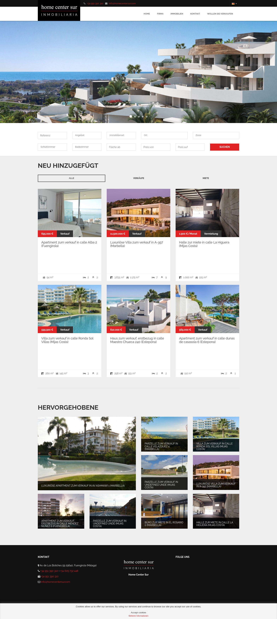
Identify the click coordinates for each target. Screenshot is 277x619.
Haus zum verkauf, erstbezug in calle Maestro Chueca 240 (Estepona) (137, 340)
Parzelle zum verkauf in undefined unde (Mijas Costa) (161, 485)
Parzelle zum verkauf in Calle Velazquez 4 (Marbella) (161, 446)
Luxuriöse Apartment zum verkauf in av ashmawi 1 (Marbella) (83, 485)
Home (147, 14)
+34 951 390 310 (95, 3)
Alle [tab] (71, 178)
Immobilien (176, 14)
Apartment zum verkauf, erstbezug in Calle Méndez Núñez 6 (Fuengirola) (59, 523)
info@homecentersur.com (122, 3)
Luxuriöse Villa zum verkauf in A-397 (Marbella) (136, 244)
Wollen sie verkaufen (220, 14)
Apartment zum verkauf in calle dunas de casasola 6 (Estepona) (207, 340)
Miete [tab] (206, 178)
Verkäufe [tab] (138, 178)
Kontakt (195, 14)
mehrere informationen (138, 616)
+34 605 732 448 (69, 570)
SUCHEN (224, 147)
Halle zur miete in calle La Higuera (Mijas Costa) (204, 244)
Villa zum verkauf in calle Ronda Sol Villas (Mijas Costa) (67, 340)
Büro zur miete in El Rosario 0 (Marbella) (164, 524)
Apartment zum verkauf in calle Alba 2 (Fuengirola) (69, 244)
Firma (160, 14)
